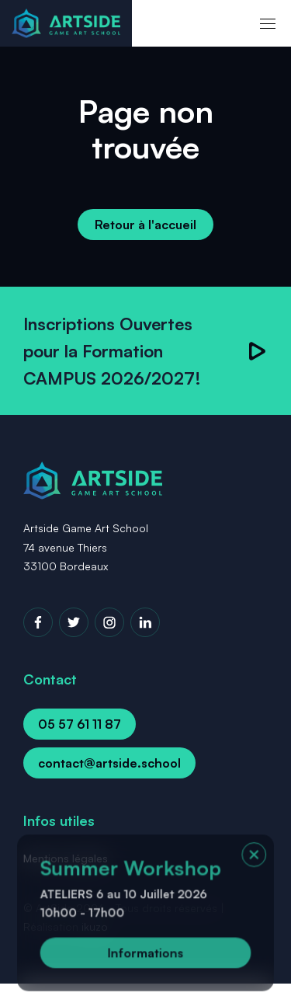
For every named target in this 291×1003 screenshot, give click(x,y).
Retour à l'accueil (145, 224)
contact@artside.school (109, 763)
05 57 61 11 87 (79, 724)
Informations (145, 954)
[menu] (267, 23)
